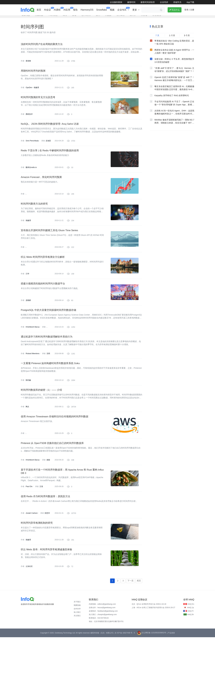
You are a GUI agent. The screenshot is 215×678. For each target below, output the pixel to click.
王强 (41, 521)
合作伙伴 (77, 649)
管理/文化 (156, 18)
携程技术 (29, 122)
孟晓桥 (28, 321)
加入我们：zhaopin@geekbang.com (103, 655)
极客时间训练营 (148, 2)
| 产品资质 (171, 674)
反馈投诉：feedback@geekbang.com (103, 652)
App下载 (190, 2)
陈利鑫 (28, 407)
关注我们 (77, 656)
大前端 (144, 18)
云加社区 (29, 606)
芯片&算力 (86, 18)
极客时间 (131, 2)
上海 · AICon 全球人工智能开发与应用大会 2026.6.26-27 (153, 648)
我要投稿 (77, 646)
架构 (98, 18)
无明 (47, 378)
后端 (74, 18)
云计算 (133, 18)
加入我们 (77, 653)
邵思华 (46, 549)
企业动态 (26, 18)
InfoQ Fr (190, 652)
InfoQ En (190, 645)
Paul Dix (29, 521)
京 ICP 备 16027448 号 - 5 (125, 674)
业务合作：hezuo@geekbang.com (102, 648)
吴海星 (47, 150)
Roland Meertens (32, 378)
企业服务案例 (116, 2)
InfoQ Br (190, 655)
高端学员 (177, 2)
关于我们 (77, 643)
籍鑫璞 (28, 236)
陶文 (27, 435)
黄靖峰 (28, 65)
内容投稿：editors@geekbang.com (102, 645)
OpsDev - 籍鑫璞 (32, 93)
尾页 (139, 621)
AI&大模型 (53, 18)
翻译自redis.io (31, 179)
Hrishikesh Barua (32, 350)
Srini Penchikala (32, 150)
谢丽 (47, 492)
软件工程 (120, 18)
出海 (65, 18)
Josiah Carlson (31, 549)
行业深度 (39, 18)
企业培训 (164, 2)
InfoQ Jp (190, 648)
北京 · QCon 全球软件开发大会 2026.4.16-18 (149, 645)
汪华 (27, 293)
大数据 (108, 18)
